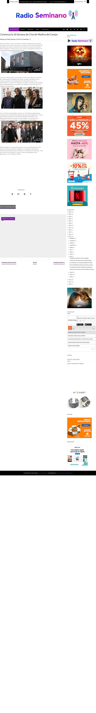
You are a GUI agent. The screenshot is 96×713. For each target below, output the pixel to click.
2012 (70, 279)
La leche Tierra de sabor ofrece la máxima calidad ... (81, 260)
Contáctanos (45, 29)
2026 (70, 212)
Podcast (23, 29)
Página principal (14, 29)
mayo (71, 254)
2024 (70, 216)
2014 (70, 234)
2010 (70, 284)
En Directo (69, 355)
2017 (70, 227)
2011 (70, 282)
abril (71, 256)
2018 (70, 225)
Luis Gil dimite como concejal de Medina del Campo (81, 262)
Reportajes (30, 29)
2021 (70, 218)
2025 (70, 214)
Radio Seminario (43, 473)
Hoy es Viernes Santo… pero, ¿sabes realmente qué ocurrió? (33, 1)
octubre (71, 243)
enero (71, 276)
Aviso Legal (69, 414)
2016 (70, 229)
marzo (71, 272)
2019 (70, 223)
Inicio (35, 262)
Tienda (37, 29)
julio (71, 249)
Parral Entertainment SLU (64, 473)
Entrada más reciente (9, 262)
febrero (71, 274)
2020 (70, 220)
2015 (70, 232)
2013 (70, 236)
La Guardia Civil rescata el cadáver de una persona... (81, 267)
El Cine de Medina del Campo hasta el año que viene (81, 265)
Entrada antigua (59, 262)
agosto (71, 247)
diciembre (72, 238)
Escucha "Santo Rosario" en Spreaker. (75, 363)
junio (71, 252)
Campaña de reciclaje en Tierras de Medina (79, 258)
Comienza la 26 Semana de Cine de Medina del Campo (82, 269)
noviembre (72, 240)
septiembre (72, 245)
